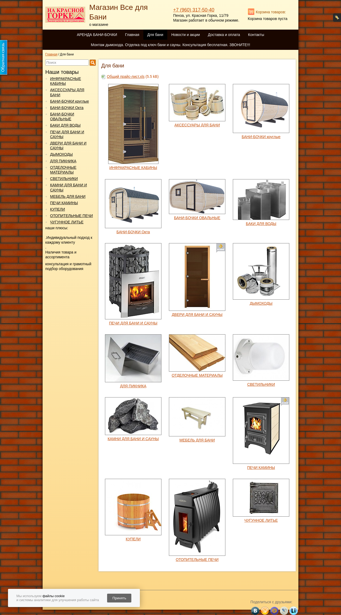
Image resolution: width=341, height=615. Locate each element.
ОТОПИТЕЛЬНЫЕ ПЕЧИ (71, 216)
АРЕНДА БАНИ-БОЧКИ (97, 35)
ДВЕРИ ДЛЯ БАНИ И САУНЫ (68, 145)
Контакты (256, 35)
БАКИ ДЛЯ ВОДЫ (65, 125)
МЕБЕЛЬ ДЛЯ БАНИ (68, 196)
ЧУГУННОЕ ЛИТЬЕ (66, 222)
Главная (132, 35)
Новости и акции (185, 35)
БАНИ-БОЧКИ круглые (69, 101)
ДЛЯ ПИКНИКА (63, 161)
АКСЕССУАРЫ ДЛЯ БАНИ (67, 92)
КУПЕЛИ (57, 209)
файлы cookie (53, 596)
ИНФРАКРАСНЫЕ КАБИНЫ (65, 81)
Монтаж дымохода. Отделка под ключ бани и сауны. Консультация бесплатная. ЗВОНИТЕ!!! (170, 45)
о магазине (98, 24)
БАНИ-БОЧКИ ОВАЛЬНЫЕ (62, 116)
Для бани (155, 35)
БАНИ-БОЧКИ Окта (66, 108)
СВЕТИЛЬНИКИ (64, 178)
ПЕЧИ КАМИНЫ (64, 203)
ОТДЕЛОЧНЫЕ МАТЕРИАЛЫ (63, 169)
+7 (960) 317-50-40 (193, 10)
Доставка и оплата (224, 35)
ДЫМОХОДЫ (61, 154)
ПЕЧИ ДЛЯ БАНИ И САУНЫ (67, 134)
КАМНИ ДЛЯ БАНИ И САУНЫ (68, 187)
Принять (119, 598)
